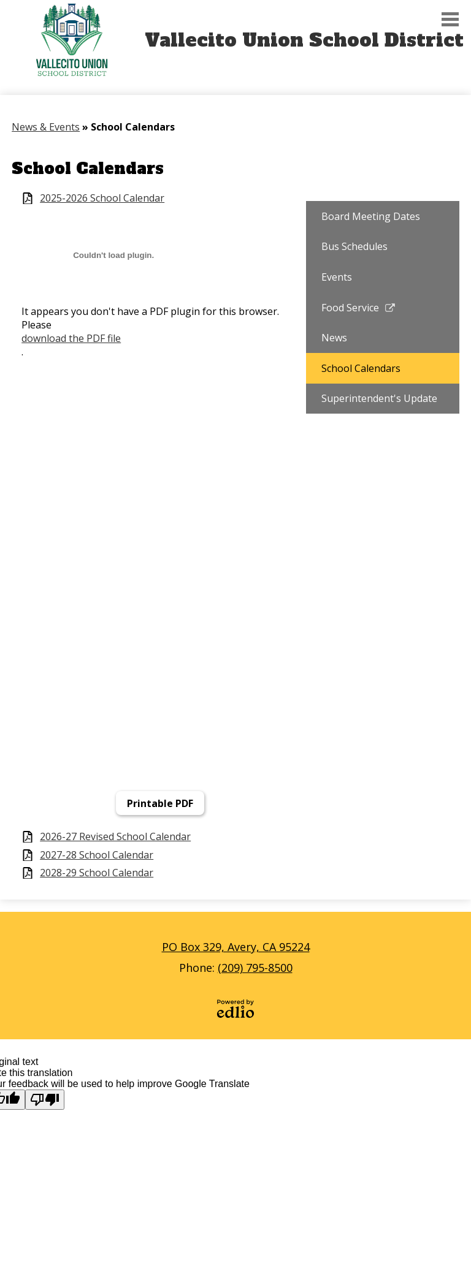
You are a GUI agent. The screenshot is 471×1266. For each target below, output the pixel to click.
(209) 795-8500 (255, 967)
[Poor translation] (44, 1100)
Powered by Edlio (235, 1008)
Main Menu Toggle (450, 19)
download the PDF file (71, 338)
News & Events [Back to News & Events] (46, 127)
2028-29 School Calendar (96, 873)
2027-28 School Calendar (96, 855)
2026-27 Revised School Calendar (115, 837)
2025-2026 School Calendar (102, 198)
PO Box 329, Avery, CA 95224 (236, 946)
